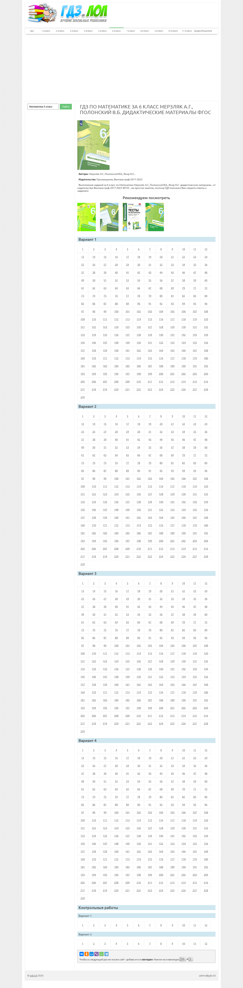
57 (172, 280)
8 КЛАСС (144, 30)
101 (127, 311)
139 (150, 334)
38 (93, 272)
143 (195, 334)
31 (149, 264)
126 (139, 326)
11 (194, 248)
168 (206, 350)
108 (206, 311)
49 (82, 280)
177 (172, 358)
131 (195, 326)
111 (105, 319)
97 (82, 311)
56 (161, 280)
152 (161, 342)
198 (139, 373)
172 (116, 358)
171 (105, 358)
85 (82, 303)
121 (83, 326)
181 (83, 365)
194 (94, 373)
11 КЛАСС (187, 30)
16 (116, 256)
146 (94, 342)
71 (194, 287)
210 (139, 381)
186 (139, 365)
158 (94, 350)
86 (93, 303)
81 (172, 295)
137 (127, 334)
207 (105, 381)
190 (183, 365)
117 (172, 319)
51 (105, 280)
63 (105, 287)
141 (172, 334)
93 (172, 303)
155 (195, 342)
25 (82, 264)
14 (93, 256)
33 (172, 264)
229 (83, 397)
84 (206, 295)
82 (183, 295)
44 (161, 272)
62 (93, 287)
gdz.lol (33, 975)
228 (206, 389)
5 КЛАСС (102, 30)
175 (150, 358)
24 (206, 256)
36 (206, 264)
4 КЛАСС (88, 30)
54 (138, 280)
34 (183, 264)
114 (139, 319)
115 (150, 319)
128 (161, 326)
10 (183, 248)
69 (172, 287)
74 (93, 295)
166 (183, 350)
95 (194, 303)
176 (161, 358)
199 (150, 373)
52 (116, 280)
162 (139, 350)
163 (150, 350)
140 (161, 334)
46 (183, 272)
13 (82, 256)
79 (149, 295)
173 (127, 358)
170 (94, 358)
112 (116, 319)
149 (127, 342)
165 (172, 350)
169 (83, 358)
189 (172, 365)
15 (105, 256)
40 (116, 272)
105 (172, 311)
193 (83, 373)
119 (195, 319)
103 (150, 311)
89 (127, 303)
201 (172, 373)
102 (139, 311)
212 (161, 381)
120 (206, 319)
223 (150, 389)
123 (105, 326)
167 (195, 350)
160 (116, 350)
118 (183, 319)
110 (94, 319)
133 (83, 334)
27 (105, 264)
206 (94, 381)
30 (138, 264)
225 (172, 389)
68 (161, 287)
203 (195, 373)
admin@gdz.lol (207, 975)
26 (93, 264)
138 (139, 334)
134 (94, 334)
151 (150, 342)
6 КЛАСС (116, 30)
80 (161, 295)
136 (116, 334)
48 (206, 272)
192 (206, 365)
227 (195, 389)
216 (206, 381)
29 (127, 264)
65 (127, 287)
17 (127, 256)
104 (161, 311)
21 (172, 256)
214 (183, 381)
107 (195, 311)
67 (149, 287)
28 (116, 264)
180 (206, 358)
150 (139, 342)
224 (161, 389)
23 (194, 256)
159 (105, 350)
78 (138, 295)
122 (94, 326)
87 (105, 303)
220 (116, 389)
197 (127, 373)
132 (206, 326)
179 (195, 358)
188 (161, 365)
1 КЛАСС (46, 30)
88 (116, 303)
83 (194, 295)
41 (127, 272)
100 (116, 311)
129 (172, 326)
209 (127, 381)
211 (150, 381)
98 (93, 311)
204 (206, 373)
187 (150, 365)
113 (127, 319)
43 (149, 272)
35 (194, 264)
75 (105, 295)
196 (116, 373)
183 (105, 365)
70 (183, 287)
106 (183, 311)
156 (206, 342)
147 (105, 342)
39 (105, 272)
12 (206, 248)
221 (127, 389)
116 (161, 319)
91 (149, 303)
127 (150, 326)
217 (83, 389)
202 (183, 373)
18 (138, 256)
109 (83, 319)
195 (105, 373)
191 (195, 365)
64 (116, 287)
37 (82, 272)
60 (206, 280)
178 (183, 358)
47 (194, 272)
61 (82, 287)
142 (183, 334)
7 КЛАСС (130, 30)
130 (183, 326)
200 (161, 373)
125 (127, 326)
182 (94, 365)
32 (161, 264)
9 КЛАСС (159, 30)
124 (116, 326)
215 (195, 381)
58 (183, 280)
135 (105, 334)
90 (138, 303)
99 (105, 311)
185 (127, 365)
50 (93, 280)
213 (172, 381)
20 (161, 256)
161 (127, 350)
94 (183, 303)
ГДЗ (32, 30)
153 (172, 342)
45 (172, 272)
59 (194, 280)
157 (83, 350)
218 (94, 389)
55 (149, 280)
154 (183, 342)
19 (149, 256)
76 (116, 295)
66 (138, 287)
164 (161, 350)
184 (116, 365)
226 (183, 389)
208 (116, 381)
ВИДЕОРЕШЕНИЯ (201, 30)
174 (139, 358)
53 (127, 280)
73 (82, 295)
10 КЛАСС (173, 30)
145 (83, 342)
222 (139, 389)
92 (161, 303)
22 (183, 256)
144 (206, 334)
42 (138, 272)
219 (105, 389)
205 (83, 381)
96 (206, 303)
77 (127, 295)
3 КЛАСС (74, 30)
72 (206, 287)
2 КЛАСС (60, 30)
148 (116, 342)
